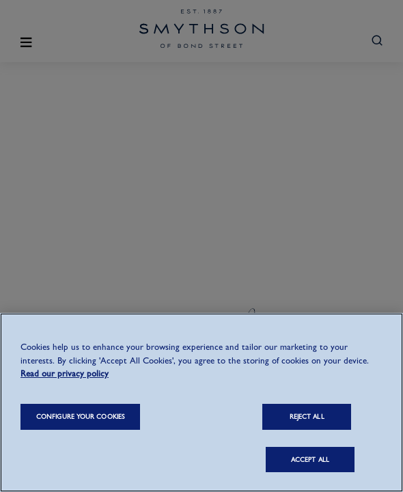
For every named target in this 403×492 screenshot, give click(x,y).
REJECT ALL (307, 416)
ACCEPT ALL (310, 459)
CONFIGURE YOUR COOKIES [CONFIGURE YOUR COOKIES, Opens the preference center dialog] (80, 416)
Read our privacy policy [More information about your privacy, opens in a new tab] (64, 373)
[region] (201, 402)
